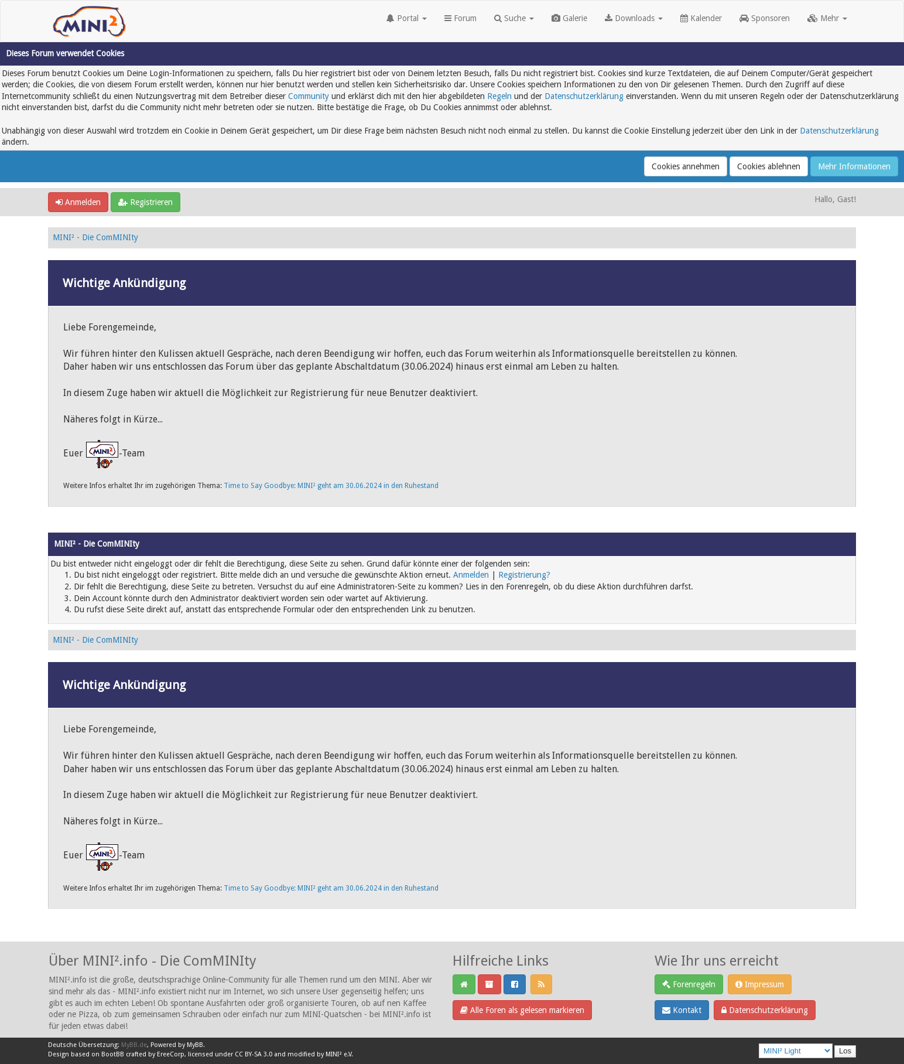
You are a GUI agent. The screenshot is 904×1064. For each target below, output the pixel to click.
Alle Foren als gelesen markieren (522, 1010)
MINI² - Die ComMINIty (95, 237)
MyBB (195, 1045)
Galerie (569, 18)
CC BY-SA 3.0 (253, 1054)
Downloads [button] (634, 18)
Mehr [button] (827, 18)
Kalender (701, 18)
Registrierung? (524, 574)
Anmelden (78, 202)
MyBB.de (134, 1045)
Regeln (499, 96)
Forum (460, 18)
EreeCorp (170, 1054)
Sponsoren (764, 18)
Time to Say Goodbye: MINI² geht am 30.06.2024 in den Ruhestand (331, 486)
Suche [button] (514, 18)
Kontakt (681, 1010)
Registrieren (145, 202)
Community (308, 96)
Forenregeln (688, 984)
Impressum (759, 984)
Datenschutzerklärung (584, 96)
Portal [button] (406, 18)
